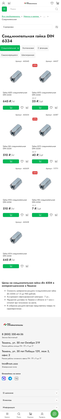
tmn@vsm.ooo (10, 364)
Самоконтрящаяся (9, 55)
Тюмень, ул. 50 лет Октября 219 (21, 343)
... (44, 16)
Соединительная (8, 48)
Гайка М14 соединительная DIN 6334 (15, 254)
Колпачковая (28, 48)
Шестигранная (28, 55)
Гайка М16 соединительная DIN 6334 (15, 201)
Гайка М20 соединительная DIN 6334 (15, 93)
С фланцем (43, 48)
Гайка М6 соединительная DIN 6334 (14, 147)
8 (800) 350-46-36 (12, 334)
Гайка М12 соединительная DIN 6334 (44, 147)
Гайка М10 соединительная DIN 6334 (44, 93)
